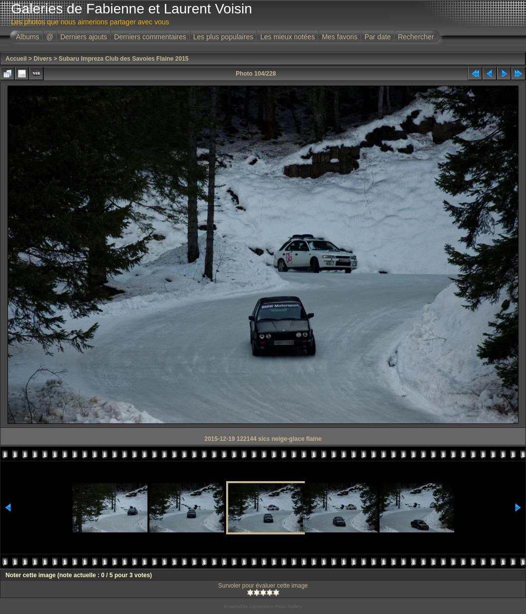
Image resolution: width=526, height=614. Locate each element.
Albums (27, 37)
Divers (42, 58)
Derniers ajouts (83, 37)
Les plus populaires (223, 37)
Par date (378, 37)
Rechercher (416, 37)
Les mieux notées (287, 37)
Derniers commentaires (150, 37)
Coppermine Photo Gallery (275, 606)
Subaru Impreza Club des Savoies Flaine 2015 (124, 58)
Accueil (16, 58)
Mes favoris (340, 37)
